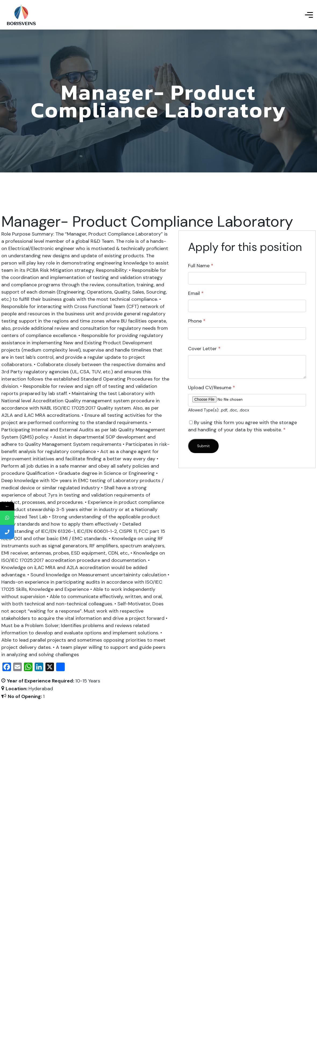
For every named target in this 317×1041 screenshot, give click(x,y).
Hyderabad (40, 688)
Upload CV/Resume (211, 387)
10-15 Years (87, 681)
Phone (197, 321)
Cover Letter (204, 348)
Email (196, 293)
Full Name (200, 265)
